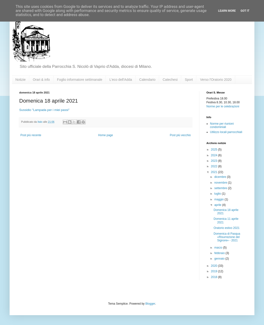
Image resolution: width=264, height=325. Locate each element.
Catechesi (170, 79)
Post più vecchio (180, 135)
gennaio (219, 258)
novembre (221, 182)
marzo (218, 247)
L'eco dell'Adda (120, 79)
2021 (214, 172)
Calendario (147, 79)
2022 (214, 166)
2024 (214, 155)
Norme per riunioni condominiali (222, 125)
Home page (105, 135)
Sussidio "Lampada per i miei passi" (44, 110)
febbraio (220, 253)
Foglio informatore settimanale (79, 79)
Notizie (20, 79)
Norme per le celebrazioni (222, 106)
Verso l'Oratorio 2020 (215, 79)
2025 (214, 149)
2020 (214, 265)
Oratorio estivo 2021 (227, 228)
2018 (214, 277)
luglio (218, 193)
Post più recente (30, 135)
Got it (244, 10)
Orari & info (41, 79)
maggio (219, 199)
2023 (214, 160)
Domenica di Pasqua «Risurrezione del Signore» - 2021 (227, 237)
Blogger (150, 303)
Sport (189, 79)
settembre (221, 188)
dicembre (220, 177)
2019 (214, 271)
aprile (218, 205)
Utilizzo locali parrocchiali (226, 132)
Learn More (227, 10)
